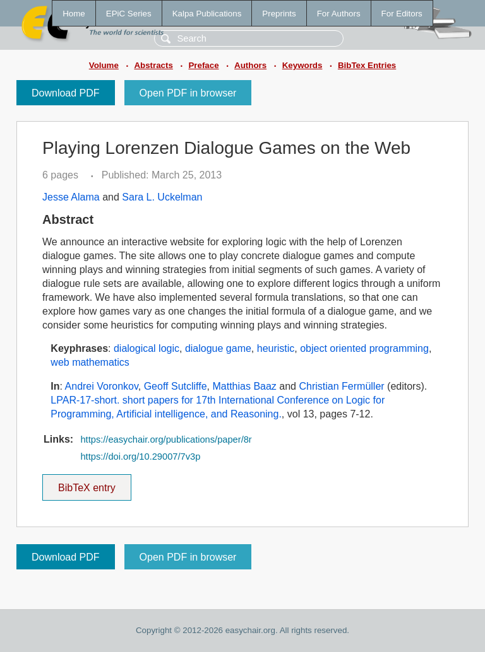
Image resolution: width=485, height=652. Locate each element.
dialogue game (218, 348)
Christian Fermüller (341, 386)
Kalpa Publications (207, 13)
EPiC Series (129, 13)
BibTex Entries (367, 65)
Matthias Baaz (244, 386)
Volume (104, 65)
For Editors (401, 13)
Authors (250, 65)
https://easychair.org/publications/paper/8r (165, 439)
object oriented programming (364, 348)
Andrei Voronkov (101, 386)
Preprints (279, 13)
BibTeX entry (86, 483)
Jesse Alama (71, 197)
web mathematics (90, 362)
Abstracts (153, 65)
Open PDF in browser (188, 93)
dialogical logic (146, 348)
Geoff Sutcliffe (175, 386)
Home (74, 13)
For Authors (339, 13)
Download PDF (66, 93)
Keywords (302, 65)
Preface (203, 65)
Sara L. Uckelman (162, 197)
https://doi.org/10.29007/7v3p (140, 456)
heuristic (276, 348)
